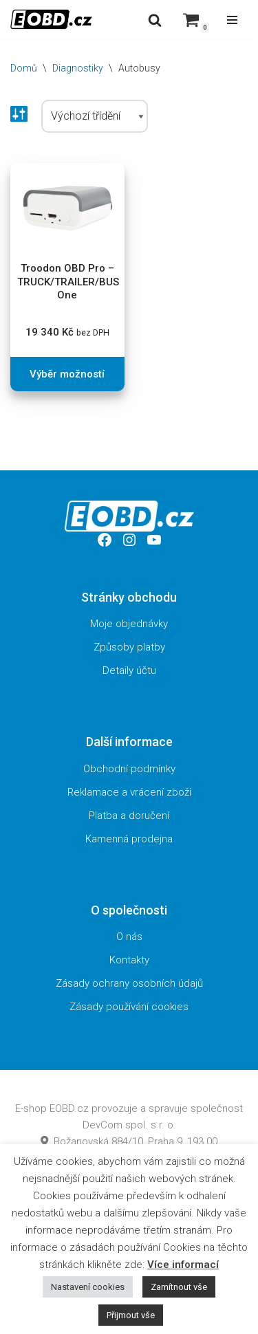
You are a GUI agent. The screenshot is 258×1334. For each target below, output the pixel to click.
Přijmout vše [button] (131, 1315)
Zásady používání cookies (129, 1006)
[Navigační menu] (232, 20)
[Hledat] (155, 20)
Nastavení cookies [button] (88, 1287)
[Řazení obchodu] (94, 116)
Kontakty (129, 960)
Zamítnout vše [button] (179, 1287)
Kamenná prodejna (129, 839)
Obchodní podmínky (129, 769)
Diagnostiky (77, 68)
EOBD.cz (69, 1108)
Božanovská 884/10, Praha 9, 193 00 (129, 1141)
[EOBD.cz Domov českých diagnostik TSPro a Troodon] (51, 20)
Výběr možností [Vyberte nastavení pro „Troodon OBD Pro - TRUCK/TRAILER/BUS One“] (67, 374)
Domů (23, 68)
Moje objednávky (129, 623)
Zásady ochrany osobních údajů (129, 983)
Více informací (183, 1264)
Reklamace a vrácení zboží (129, 792)
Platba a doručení (129, 815)
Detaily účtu (129, 670)
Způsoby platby (129, 647)
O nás (129, 936)
